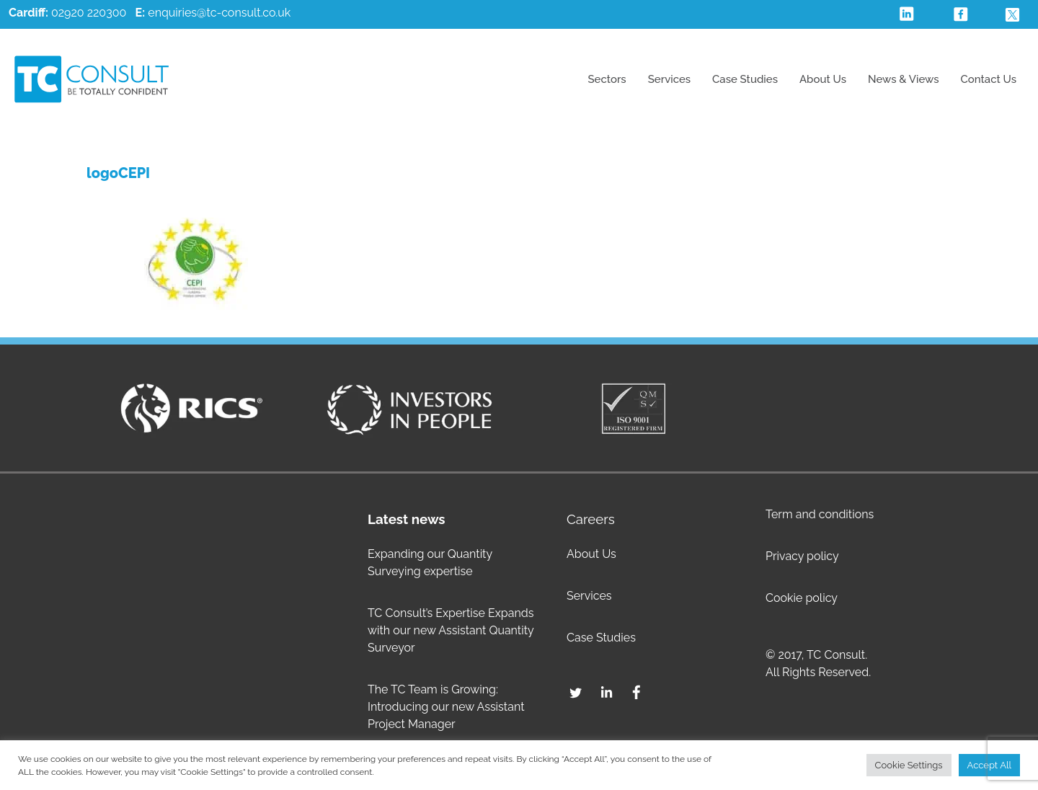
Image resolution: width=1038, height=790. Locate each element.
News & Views (903, 79)
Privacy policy (802, 556)
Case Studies (745, 79)
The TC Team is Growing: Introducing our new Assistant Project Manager (446, 707)
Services (669, 79)
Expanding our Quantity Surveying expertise (430, 562)
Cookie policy (802, 598)
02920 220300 (67, 12)
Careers (591, 519)
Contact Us (988, 79)
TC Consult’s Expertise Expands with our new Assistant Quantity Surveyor (450, 630)
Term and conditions (820, 514)
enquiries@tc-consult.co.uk (219, 12)
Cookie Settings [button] (909, 765)
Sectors (606, 79)
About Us (822, 79)
